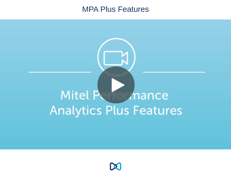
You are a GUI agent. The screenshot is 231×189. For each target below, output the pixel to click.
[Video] (115, 84)
